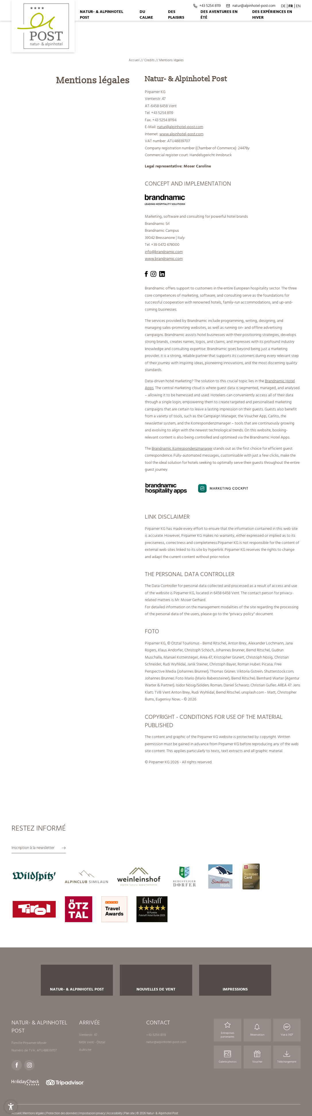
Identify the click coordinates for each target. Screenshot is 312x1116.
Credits (149, 60)
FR (290, 6)
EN (298, 6)
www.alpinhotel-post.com (181, 134)
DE (283, 6)
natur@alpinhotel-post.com (180, 126)
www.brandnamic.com (164, 258)
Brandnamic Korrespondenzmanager (182, 448)
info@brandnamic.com (164, 251)
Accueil (134, 60)
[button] (10, 1105)
